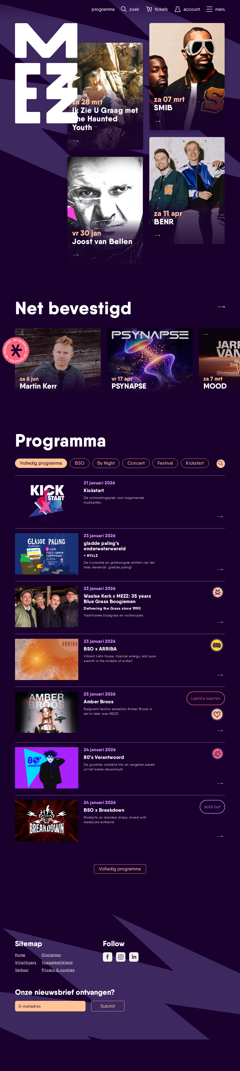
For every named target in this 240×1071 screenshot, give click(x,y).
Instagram (121, 988)
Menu (215, 9)
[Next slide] (221, 306)
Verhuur (22, 1001)
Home (20, 986)
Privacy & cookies (58, 1001)
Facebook (109, 988)
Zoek (129, 9)
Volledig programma (41, 463)
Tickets (156, 9)
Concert (137, 463)
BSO (80, 463)
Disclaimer (51, 986)
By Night (107, 463)
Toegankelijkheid (57, 994)
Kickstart (197, 463)
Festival (167, 463)
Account (186, 9)
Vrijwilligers (25, 994)
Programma (101, 9)
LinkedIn (134, 988)
